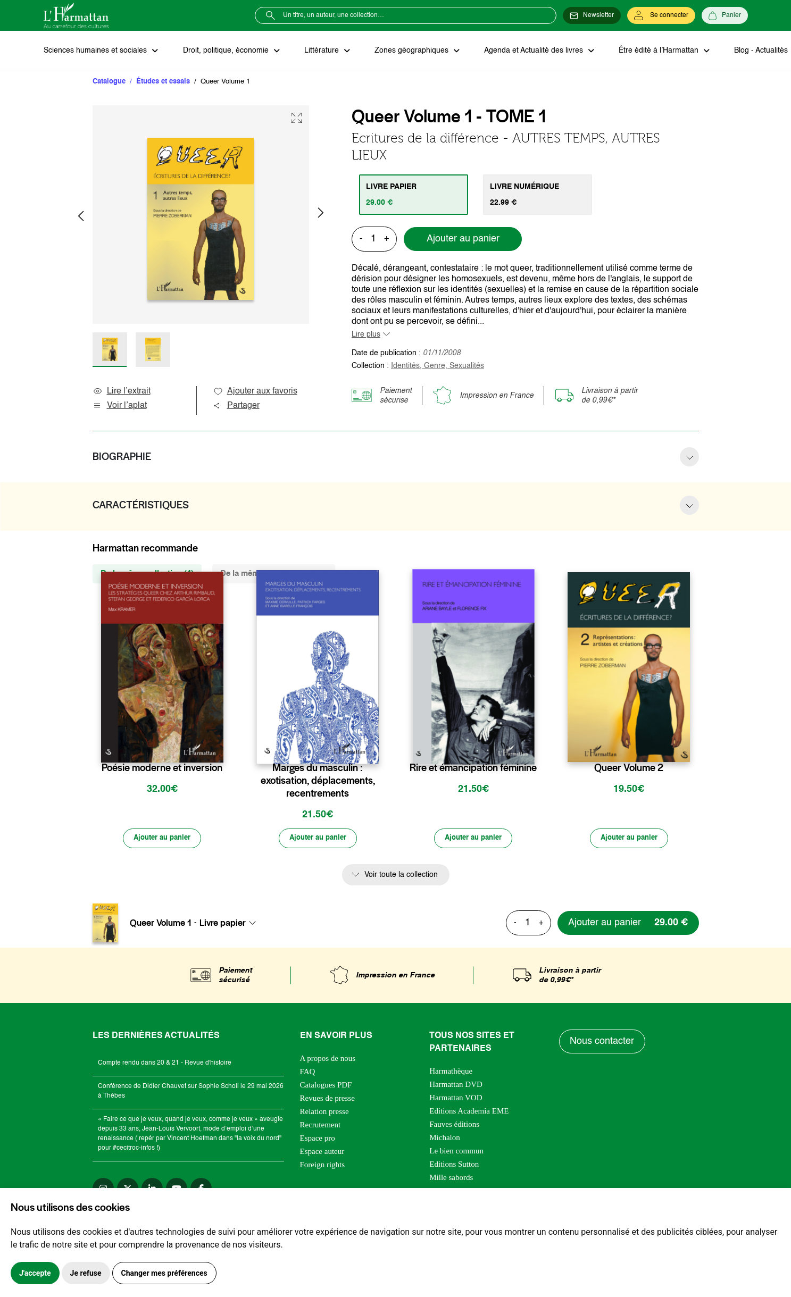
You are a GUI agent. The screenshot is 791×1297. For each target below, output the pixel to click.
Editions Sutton (454, 1165)
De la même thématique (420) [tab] (273, 574)
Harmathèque (450, 1072)
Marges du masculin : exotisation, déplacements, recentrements (318, 781)
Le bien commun (456, 1152)
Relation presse (324, 1112)
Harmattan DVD (455, 1085)
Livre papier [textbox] (222, 924)
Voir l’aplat (120, 406)
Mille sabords (451, 1178)
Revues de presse (327, 1099)
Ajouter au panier (463, 240)
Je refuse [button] (86, 1273)
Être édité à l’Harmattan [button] (654, 51)
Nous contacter (602, 1043)
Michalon (444, 1138)
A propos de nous (328, 1059)
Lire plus (366, 335)
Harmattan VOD (455, 1098)
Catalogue (109, 82)
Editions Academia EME (469, 1112)
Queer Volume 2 (628, 768)
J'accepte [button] (35, 1273)
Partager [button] (236, 406)
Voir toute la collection (401, 876)
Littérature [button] (320, 51)
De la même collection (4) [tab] (147, 574)
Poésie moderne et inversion (162, 768)
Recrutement (320, 1126)
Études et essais (163, 82)
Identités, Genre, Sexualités (437, 366)
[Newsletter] (592, 15)
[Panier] (725, 15)
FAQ (307, 1072)
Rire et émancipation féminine (473, 768)
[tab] (414, 195)
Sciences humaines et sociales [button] (96, 51)
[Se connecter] (661, 15)
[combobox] (230, 924)
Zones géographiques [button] (409, 51)
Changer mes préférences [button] (164, 1273)
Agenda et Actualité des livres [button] (529, 51)
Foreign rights (322, 1165)
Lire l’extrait (122, 392)
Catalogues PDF (326, 1086)
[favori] (216, 747)
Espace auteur (322, 1152)
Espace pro (317, 1139)
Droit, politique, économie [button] (225, 51)
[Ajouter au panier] (162, 839)
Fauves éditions (454, 1125)
